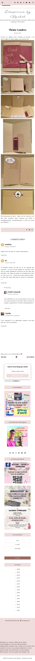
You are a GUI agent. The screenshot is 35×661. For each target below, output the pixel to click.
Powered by (12, 381)
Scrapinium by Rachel (17, 14)
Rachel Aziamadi (14, 292)
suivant (3, 357)
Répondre (4, 255)
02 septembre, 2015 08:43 (12, 315)
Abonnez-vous (17, 375)
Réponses (8, 287)
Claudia (8, 313)
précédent (30, 357)
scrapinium (25, 620)
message (17, 551)
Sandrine (8, 244)
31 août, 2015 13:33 (10, 262)
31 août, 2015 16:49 (13, 294)
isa (6, 260)
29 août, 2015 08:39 (10, 246)
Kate (30, 658)
